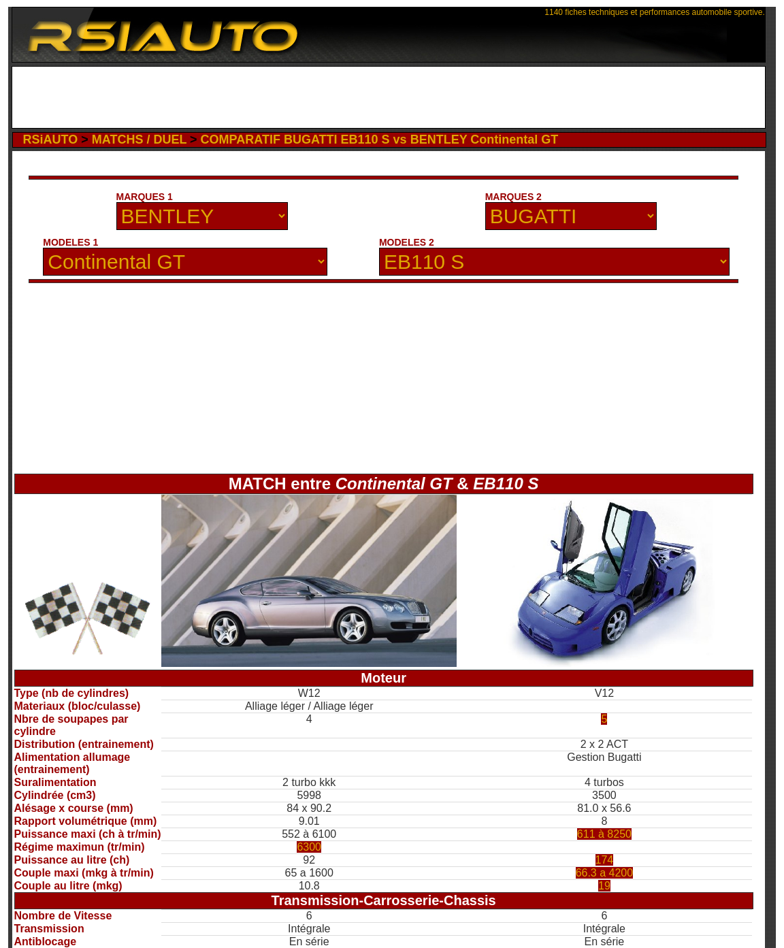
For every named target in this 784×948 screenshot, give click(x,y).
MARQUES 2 (513, 196)
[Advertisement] (388, 97)
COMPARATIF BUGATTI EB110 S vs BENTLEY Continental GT (380, 139)
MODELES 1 (70, 242)
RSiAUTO (51, 139)
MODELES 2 (406, 242)
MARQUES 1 (144, 196)
